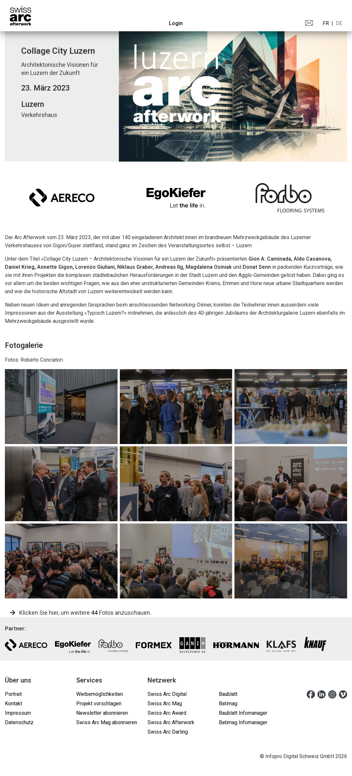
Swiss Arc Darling (168, 732)
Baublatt (228, 694)
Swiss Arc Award (167, 713)
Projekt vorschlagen (98, 703)
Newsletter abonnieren (102, 713)
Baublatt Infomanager (243, 713)
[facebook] (311, 694)
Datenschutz (19, 722)
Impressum (18, 713)
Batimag (228, 703)
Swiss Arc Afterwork (171, 722)
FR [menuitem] (326, 23)
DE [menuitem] (339, 23)
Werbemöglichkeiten (99, 694)
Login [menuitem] (176, 23)
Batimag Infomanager (243, 722)
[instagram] (332, 694)
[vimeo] (343, 694)
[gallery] (61, 406)
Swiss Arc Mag (165, 703)
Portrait (13, 694)
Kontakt (13, 703)
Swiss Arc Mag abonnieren (106, 722)
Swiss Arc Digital (167, 694)
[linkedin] (321, 694)
